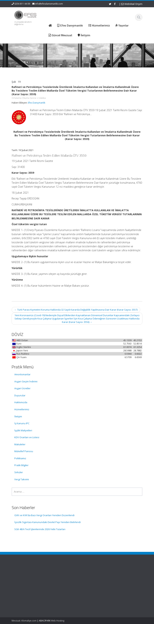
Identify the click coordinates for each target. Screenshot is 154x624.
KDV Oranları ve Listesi (26, 437)
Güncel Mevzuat (93, 584)
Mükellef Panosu (23, 451)
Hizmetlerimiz (21, 409)
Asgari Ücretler (22, 388)
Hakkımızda (20, 402)
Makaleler (19, 444)
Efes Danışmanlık (36, 102)
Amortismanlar (22, 374)
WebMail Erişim (131, 4)
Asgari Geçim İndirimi (25, 381)
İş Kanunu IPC (21, 423)
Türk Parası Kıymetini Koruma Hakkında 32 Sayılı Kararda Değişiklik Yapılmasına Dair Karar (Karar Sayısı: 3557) (75, 309)
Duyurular (19, 395)
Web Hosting (57, 620)
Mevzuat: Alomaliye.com (24, 620)
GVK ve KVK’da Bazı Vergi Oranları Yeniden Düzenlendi (44, 515)
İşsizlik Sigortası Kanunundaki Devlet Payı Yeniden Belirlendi (47, 522)
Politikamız (20, 458)
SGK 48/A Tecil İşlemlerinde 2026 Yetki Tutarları (39, 529)
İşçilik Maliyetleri (23, 430)
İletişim (18, 416)
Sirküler (18, 472)
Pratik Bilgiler (21, 465)
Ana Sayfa (90, 574)
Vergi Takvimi (21, 479)
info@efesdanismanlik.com (49, 3)
